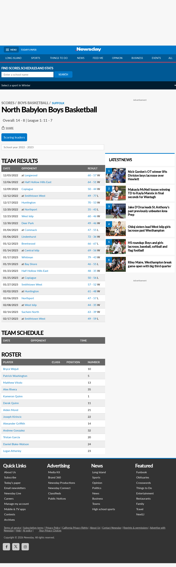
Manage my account (16, 507)
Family (140, 507)
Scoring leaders (16, 141)
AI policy (27, 534)
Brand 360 (54, 481)
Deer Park (30, 226)
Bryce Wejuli (13, 372)
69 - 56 (86, 254)
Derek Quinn (13, 406)
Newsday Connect (59, 491)
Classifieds (54, 497)
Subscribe (10, 481)
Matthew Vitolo (15, 386)
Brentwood (31, 247)
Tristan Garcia (14, 441)
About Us (10, 476)
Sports (35, 58)
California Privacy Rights (75, 531)
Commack (33, 233)
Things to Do (144, 491)
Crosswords (143, 486)
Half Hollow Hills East (40, 185)
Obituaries (142, 481)
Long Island (13, 58)
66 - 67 (86, 247)
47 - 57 (86, 302)
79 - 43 (86, 261)
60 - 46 (86, 220)
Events (156, 58)
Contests (9, 518)
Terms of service (12, 531)
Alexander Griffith (16, 427)
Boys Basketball (35, 99)
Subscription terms (33, 531)
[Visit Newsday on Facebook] (6, 550)
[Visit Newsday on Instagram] (25, 550)
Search (66, 74)
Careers (9, 502)
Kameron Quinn (15, 400)
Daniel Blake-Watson (18, 447)
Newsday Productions (61, 486)
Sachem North (33, 315)
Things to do (59, 58)
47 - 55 (86, 233)
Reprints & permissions (135, 531)
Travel (139, 512)
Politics (96, 491)
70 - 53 (86, 206)
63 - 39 (86, 315)
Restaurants (143, 502)
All (171, 58)
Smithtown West (37, 199)
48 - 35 (86, 274)
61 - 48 (86, 295)
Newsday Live (12, 497)
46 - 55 (86, 267)
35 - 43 (86, 213)
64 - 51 (86, 185)
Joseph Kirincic (15, 420)
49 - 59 (86, 322)
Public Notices (57, 502)
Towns (96, 507)
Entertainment (145, 497)
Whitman (29, 261)
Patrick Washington (18, 379)
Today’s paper (12, 486)
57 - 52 (86, 288)
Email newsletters (15, 491)
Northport (33, 213)
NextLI (140, 518)
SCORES (10, 99)
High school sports (103, 512)
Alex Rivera (12, 393)
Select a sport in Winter (18, 85)
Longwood (33, 179)
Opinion (117, 58)
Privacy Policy (53, 531)
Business (137, 58)
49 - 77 (86, 199)
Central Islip (34, 254)
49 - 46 (86, 226)
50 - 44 (86, 192)
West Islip (30, 220)
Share (10, 132)
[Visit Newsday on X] (15, 550)
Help (18, 534)
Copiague (29, 192)
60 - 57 (86, 179)
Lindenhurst (31, 240)
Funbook (141, 476)
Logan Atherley (15, 454)
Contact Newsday (111, 531)
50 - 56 (86, 281)
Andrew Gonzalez (16, 434)
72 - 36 (86, 240)
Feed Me (98, 58)
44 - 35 (86, 308)
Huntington (31, 206)
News (80, 58)
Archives (9, 523)
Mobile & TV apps (15, 512)
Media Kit (54, 476)
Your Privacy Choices (50, 534)
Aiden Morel (13, 413)
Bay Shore (33, 267)
